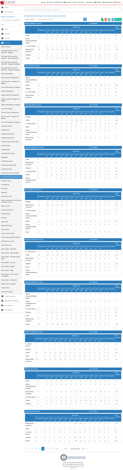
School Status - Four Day (8, 262)
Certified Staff (5, 130)
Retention (4, 218)
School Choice (5, 229)
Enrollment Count (6, 181)
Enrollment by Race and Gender (10, 173)
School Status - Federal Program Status (10, 257)
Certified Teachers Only (8, 138)
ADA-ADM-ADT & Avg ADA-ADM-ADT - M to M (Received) (10, 57)
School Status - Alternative (8, 249)
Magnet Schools (5, 206)
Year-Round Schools (7, 292)
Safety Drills (4, 221)
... (61, 449)
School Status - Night (7, 270)
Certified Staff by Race (7, 134)
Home (44, 2)
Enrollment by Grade (7, 161)
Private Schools (5, 214)
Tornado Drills (5, 288)
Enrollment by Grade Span (8, 165)
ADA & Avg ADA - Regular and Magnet (10, 82)
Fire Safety (4, 188)
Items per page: (75, 449)
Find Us (82, 2)
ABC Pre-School (5, 47)
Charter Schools (5, 145)
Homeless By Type (6, 196)
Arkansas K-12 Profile (71, 2)
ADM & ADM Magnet (7, 91)
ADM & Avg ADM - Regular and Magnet (10, 100)
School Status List (6, 245)
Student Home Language (8, 284)
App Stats (98, 2)
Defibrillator (4, 157)
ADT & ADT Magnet (7, 108)
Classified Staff (5, 149)
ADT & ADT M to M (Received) (9, 112)
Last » (66, 449)
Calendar (51, 2)
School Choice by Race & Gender (10, 237)
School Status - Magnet (8, 266)
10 (57, 449)
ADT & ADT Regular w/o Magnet (10, 122)
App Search (90, 2)
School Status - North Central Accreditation (9, 275)
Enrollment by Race (6, 169)
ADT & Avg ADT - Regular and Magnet (10, 117)
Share (118, 19)
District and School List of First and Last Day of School (11, 201)
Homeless (4, 192)
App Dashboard (108, 2)
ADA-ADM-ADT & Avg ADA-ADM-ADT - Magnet (9, 51)
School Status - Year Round (9, 280)
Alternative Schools (6, 126)
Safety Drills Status (6, 225)
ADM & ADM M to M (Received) (10, 95)
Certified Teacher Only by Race (10, 141)
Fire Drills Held (5, 184)
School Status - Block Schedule (10, 253)
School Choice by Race (7, 233)
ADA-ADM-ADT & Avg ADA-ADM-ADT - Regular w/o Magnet (10, 69)
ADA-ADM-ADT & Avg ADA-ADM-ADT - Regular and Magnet (10, 63)
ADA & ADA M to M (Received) (10, 77)
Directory (118, 2)
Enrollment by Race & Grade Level (10, 177)
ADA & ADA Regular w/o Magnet (10, 87)
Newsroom (59, 2)
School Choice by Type (7, 241)
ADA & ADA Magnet (7, 73)
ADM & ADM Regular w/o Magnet (10, 105)
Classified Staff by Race (8, 153)
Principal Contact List (7, 210)
